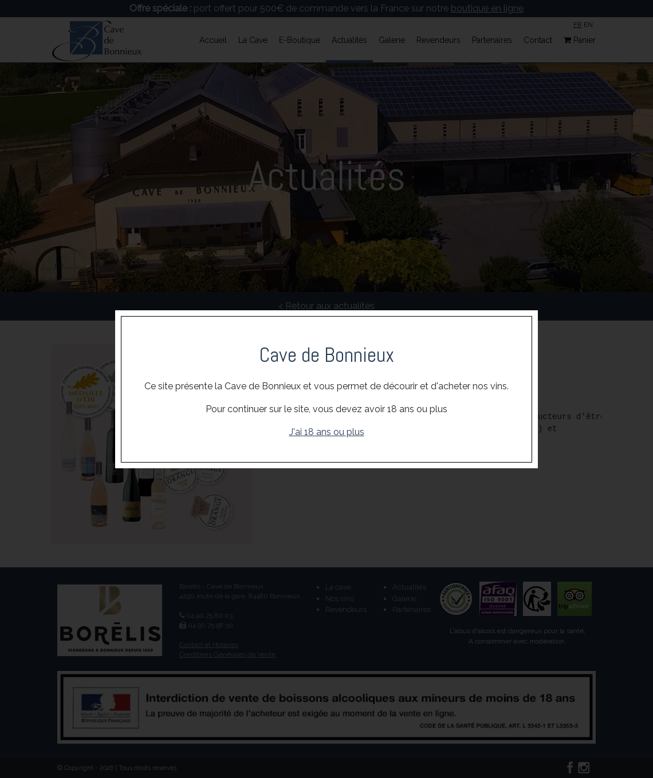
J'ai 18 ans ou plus (326, 431)
